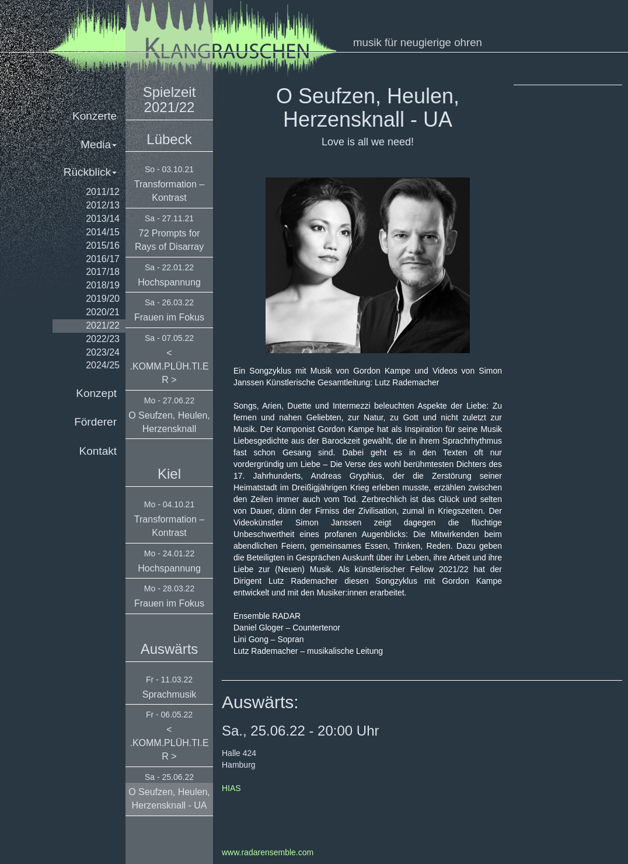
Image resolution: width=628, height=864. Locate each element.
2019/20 (103, 299)
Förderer (95, 422)
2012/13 (103, 205)
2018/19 (103, 285)
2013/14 (103, 219)
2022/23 (103, 339)
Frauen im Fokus (169, 317)
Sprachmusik (169, 694)
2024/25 (103, 365)
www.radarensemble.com (267, 852)
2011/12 (103, 192)
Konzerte (94, 116)
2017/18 (103, 272)
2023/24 (103, 352)
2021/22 (103, 325)
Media (99, 144)
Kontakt (98, 451)
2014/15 (103, 232)
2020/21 (103, 312)
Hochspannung (169, 282)
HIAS (231, 788)
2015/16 (103, 245)
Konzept (96, 393)
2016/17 (103, 259)
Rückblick (90, 172)
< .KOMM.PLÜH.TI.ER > (169, 366)
